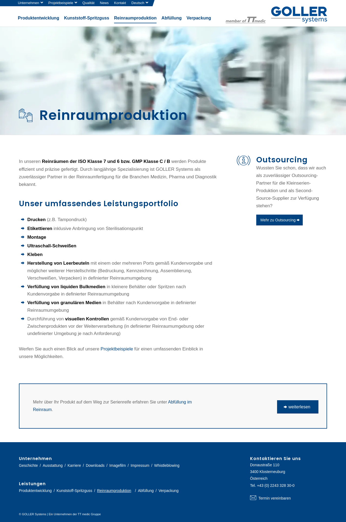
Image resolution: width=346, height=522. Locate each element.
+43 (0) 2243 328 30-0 (276, 485)
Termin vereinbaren (288, 498)
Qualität (88, 3)
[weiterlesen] (297, 406)
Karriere (74, 465)
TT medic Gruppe (89, 514)
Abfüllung (146, 490)
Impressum (140, 465)
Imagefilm (117, 465)
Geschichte (28, 465)
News (104, 3)
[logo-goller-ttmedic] (276, 14)
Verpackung (168, 490)
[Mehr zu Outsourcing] (279, 220)
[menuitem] (32, 3)
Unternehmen (28, 3)
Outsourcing (282, 160)
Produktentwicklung (35, 490)
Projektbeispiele (60, 3)
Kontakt (120, 3)
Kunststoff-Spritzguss (74, 490)
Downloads (95, 465)
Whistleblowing (166, 465)
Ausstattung (53, 465)
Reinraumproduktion (114, 490)
